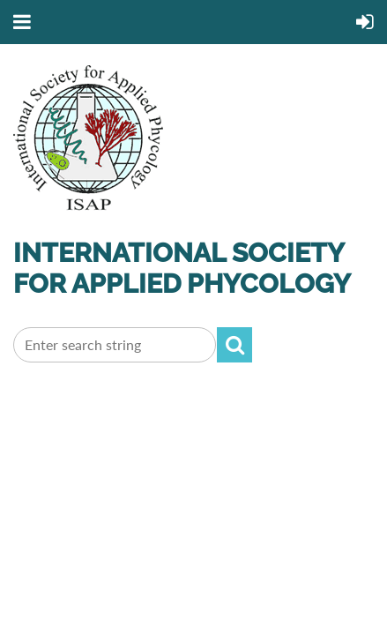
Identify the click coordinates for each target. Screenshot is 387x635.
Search (234, 344)
